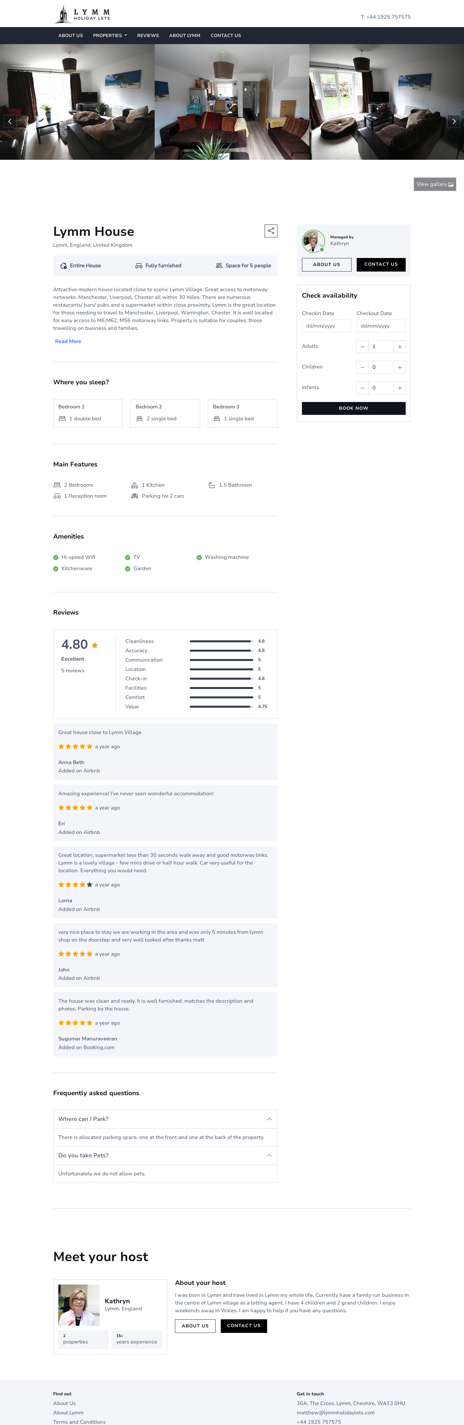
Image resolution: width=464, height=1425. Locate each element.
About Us (70, 36)
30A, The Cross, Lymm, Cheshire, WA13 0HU (351, 1364)
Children (312, 327)
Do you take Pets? (83, 1116)
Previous (10, 102)
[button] (271, 192)
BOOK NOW (354, 369)
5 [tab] (241, 151)
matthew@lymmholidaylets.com (336, 1374)
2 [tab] (222, 151)
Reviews (148, 36)
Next (453, 102)
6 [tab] (248, 151)
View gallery (435, 145)
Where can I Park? (83, 1080)
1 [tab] (216, 151)
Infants (310, 348)
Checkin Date (318, 274)
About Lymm (184, 36)
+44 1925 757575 (388, 17)
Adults (310, 307)
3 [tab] (228, 151)
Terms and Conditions (79, 1383)
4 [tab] (235, 151)
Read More (68, 302)
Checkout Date (374, 274)
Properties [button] (108, 36)
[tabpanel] (77, 102)
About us (326, 226)
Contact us (226, 36)
